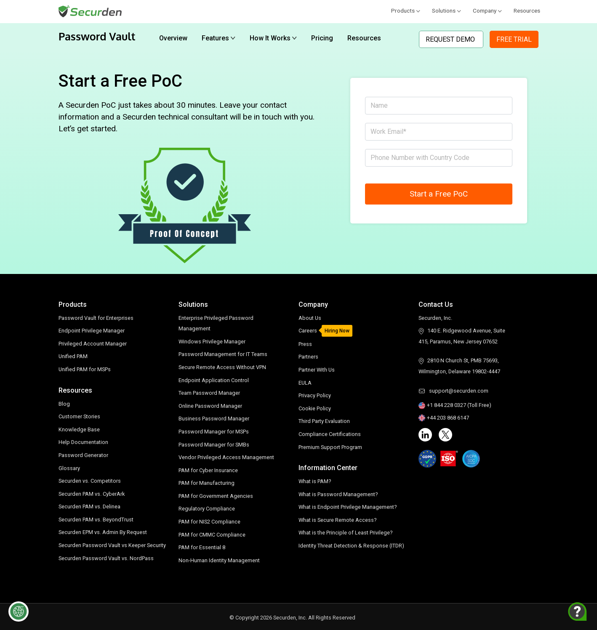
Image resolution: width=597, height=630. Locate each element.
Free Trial (514, 39)
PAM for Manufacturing (207, 483)
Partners (308, 357)
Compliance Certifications (329, 434)
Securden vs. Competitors (90, 481)
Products (405, 10)
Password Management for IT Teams (223, 354)
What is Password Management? (338, 494)
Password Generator (83, 455)
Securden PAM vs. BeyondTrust (96, 519)
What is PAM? (314, 481)
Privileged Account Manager (93, 343)
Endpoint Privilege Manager (92, 330)
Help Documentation (83, 442)
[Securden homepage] (91, 10)
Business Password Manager (214, 418)
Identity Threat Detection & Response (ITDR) (351, 545)
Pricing (322, 38)
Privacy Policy (314, 395)
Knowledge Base (79, 429)
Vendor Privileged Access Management (226, 457)
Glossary (69, 468)
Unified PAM (73, 356)
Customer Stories (79, 416)
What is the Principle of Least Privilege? (345, 532)
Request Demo (451, 39)
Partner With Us (316, 370)
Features (218, 38)
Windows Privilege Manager (212, 341)
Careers (307, 330)
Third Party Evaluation (324, 421)
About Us (309, 318)
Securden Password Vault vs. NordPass (106, 558)
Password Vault (97, 36)
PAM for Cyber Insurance (208, 470)
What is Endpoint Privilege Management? (347, 507)
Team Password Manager (209, 393)
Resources (527, 10)
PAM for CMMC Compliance (212, 535)
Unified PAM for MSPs (85, 369)
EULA (305, 383)
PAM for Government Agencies (216, 496)
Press (305, 344)
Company (487, 10)
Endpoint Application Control (214, 380)
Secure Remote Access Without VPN (222, 367)
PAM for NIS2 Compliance (209, 521)
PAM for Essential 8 (202, 547)
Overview (173, 38)
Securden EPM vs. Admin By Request (103, 532)
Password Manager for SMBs (214, 444)
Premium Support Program (330, 447)
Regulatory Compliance (207, 508)
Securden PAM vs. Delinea (89, 506)
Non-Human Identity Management (219, 560)
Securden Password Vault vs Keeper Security (112, 545)
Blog (64, 404)
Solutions (446, 10)
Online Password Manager (210, 406)
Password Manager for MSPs (214, 431)
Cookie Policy (314, 408)
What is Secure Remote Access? (337, 520)
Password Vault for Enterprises (96, 318)
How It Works (273, 38)
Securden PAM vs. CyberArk (92, 494)
